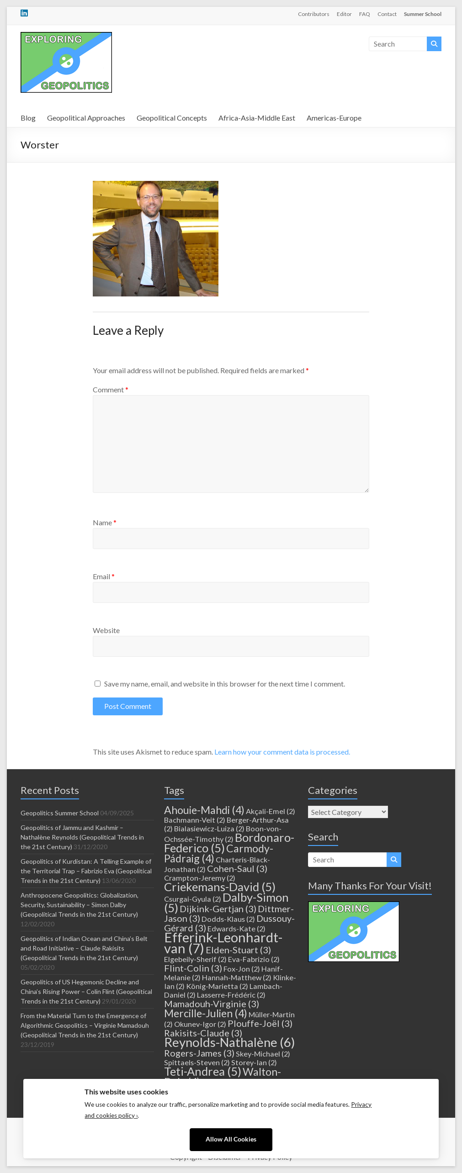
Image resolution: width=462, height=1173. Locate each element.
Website (106, 630)
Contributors (313, 14)
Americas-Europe (334, 117)
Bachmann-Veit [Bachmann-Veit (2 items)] (194, 819)
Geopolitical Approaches (86, 117)
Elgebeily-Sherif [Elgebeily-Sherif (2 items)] (195, 959)
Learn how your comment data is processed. (282, 751)
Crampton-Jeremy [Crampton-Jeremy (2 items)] (199, 877)
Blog (28, 117)
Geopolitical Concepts (172, 117)
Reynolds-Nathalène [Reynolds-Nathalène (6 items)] (229, 1042)
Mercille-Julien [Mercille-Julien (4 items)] (205, 1013)
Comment (110, 389)
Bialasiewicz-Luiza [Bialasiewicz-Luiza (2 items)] (209, 828)
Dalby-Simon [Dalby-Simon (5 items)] (226, 902)
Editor (344, 14)
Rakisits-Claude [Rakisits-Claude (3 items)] (203, 1032)
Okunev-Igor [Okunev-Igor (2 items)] (200, 1024)
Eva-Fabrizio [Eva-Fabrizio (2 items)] (254, 959)
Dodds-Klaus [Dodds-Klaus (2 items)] (228, 918)
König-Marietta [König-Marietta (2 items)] (217, 986)
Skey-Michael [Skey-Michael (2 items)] (263, 1053)
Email (104, 576)
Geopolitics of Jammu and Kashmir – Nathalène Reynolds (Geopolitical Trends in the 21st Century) (82, 837)
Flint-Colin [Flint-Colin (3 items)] (193, 967)
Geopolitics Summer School (60, 813)
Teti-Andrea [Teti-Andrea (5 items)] (202, 1071)
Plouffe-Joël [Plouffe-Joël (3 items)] (260, 1023)
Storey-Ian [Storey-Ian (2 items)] (254, 1062)
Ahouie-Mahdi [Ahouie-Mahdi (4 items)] (204, 809)
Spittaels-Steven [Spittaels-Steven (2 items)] (197, 1062)
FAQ (364, 14)
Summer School (422, 14)
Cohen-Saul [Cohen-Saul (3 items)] (237, 868)
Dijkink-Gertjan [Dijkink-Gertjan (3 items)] (218, 908)
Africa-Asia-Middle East (256, 117)
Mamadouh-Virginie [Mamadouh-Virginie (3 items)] (211, 1003)
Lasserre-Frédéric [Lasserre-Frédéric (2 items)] (231, 994)
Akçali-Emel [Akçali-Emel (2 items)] (270, 811)
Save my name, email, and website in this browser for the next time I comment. (224, 683)
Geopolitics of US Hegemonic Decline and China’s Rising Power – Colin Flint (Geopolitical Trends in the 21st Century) (86, 991)
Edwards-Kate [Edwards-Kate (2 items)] (236, 928)
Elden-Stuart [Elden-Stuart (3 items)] (238, 949)
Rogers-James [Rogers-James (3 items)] (199, 1052)
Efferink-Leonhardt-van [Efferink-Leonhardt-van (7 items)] (223, 942)
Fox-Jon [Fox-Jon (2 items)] (241, 968)
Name (105, 522)
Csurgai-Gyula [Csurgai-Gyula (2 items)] (192, 898)
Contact (387, 14)
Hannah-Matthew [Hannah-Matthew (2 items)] (236, 977)
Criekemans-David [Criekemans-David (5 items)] (220, 886)
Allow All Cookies (231, 1139)
